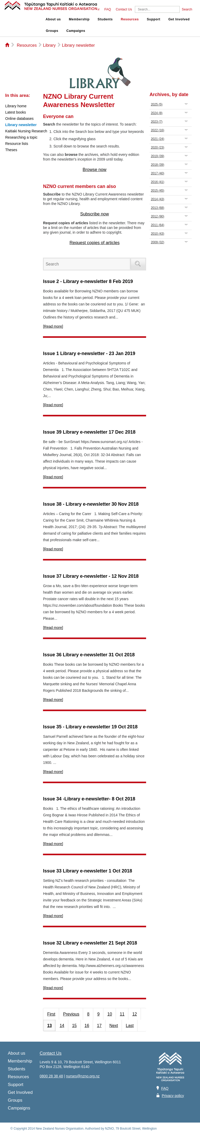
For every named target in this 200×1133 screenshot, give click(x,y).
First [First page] (51, 1014)
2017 (157, 173)
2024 (156, 113)
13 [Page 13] (49, 1025)
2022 (157, 130)
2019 (157, 156)
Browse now (94, 169)
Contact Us (124, 9)
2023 (156, 121)
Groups (52, 31)
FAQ (107, 9)
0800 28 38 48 (51, 1076)
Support (153, 19)
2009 (157, 242)
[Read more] (53, 326)
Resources (130, 19)
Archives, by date (168, 94)
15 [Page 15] (74, 1025)
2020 (157, 147)
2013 (157, 208)
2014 (157, 199)
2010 (157, 233)
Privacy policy (173, 1096)
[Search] (157, 9)
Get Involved (179, 19)
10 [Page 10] (109, 1014)
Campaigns (75, 31)
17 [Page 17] (99, 1025)
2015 (157, 190)
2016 (157, 182)
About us (53, 19)
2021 (157, 139)
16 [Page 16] (87, 1025)
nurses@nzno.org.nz (82, 1076)
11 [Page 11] (122, 1014)
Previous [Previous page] (71, 1014)
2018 (157, 165)
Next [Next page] (113, 1025)
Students (105, 19)
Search (187, 9)
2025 (156, 104)
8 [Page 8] (88, 1014)
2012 (157, 216)
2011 (157, 225)
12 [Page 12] (134, 1014)
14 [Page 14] (62, 1025)
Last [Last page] (130, 1025)
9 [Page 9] (98, 1014)
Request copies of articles (95, 242)
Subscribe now (94, 213)
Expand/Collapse (186, 104)
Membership (79, 19)
